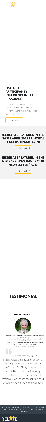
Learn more (26, 53)
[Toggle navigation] (40, 4)
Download (24, 148)
